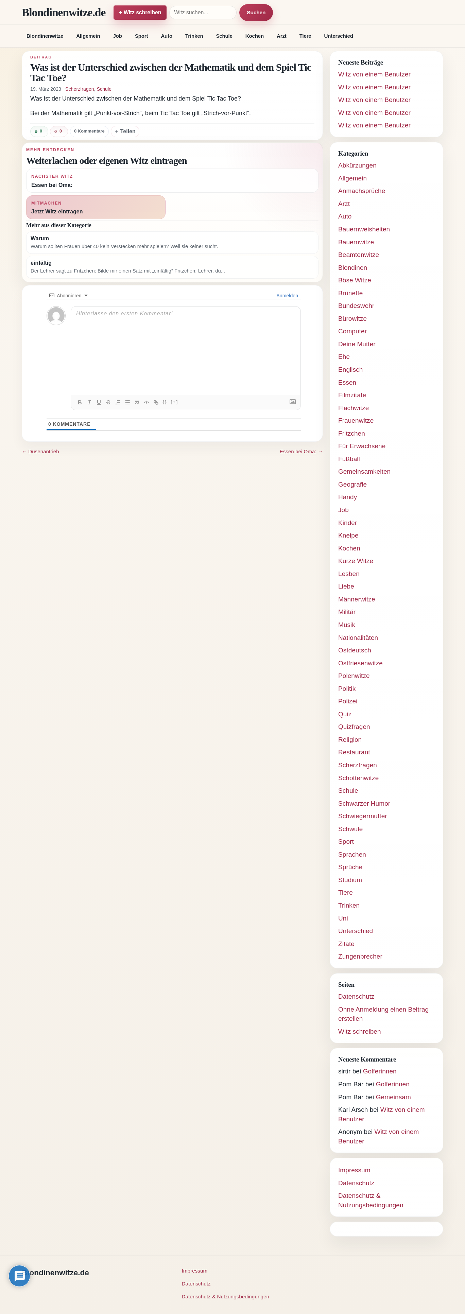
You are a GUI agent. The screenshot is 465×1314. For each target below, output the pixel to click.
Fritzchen (351, 433)
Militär (347, 611)
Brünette (350, 293)
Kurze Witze (355, 560)
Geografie (352, 484)
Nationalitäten (358, 637)
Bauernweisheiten (364, 229)
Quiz (344, 714)
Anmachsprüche (361, 190)
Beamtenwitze (358, 254)
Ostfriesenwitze (360, 663)
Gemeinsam (393, 1097)
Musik (346, 624)
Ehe (344, 356)
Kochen (254, 36)
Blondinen (352, 267)
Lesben (349, 573)
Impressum (354, 1170)
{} (164, 401)
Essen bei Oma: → (301, 451)
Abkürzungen (357, 165)
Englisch (350, 369)
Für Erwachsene (361, 446)
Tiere (305, 36)
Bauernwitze (356, 242)
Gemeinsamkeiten (364, 471)
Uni (343, 918)
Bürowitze (352, 318)
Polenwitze (354, 675)
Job (117, 36)
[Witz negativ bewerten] (59, 131)
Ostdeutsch (354, 650)
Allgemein (88, 36)
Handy (347, 497)
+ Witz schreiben (140, 12)
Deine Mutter (357, 344)
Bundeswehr (356, 305)
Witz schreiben (359, 1031)
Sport (141, 36)
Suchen (256, 12)
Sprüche (350, 867)
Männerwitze (356, 599)
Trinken (194, 36)
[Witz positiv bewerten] (39, 131)
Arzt (282, 36)
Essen (347, 382)
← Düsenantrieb (40, 451)
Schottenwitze (358, 778)
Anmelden (286, 295)
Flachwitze (353, 407)
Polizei (348, 701)
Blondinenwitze (45, 36)
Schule (224, 36)
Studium (350, 879)
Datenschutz (356, 996)
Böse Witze (354, 280)
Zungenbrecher (360, 956)
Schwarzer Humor (364, 803)
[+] (174, 401)
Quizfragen (354, 726)
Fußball (349, 458)
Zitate (346, 943)
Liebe (346, 586)
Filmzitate (352, 395)
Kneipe (348, 535)
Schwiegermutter (362, 816)
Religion (350, 739)
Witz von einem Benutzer (374, 74)
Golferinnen (380, 1071)
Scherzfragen (79, 89)
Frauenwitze (356, 420)
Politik (347, 688)
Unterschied (338, 36)
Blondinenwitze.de (63, 12)
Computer (352, 331)
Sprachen (352, 854)
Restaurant (354, 752)
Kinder (347, 522)
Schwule (350, 829)
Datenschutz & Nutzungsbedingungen (226, 1296)
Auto (166, 36)
